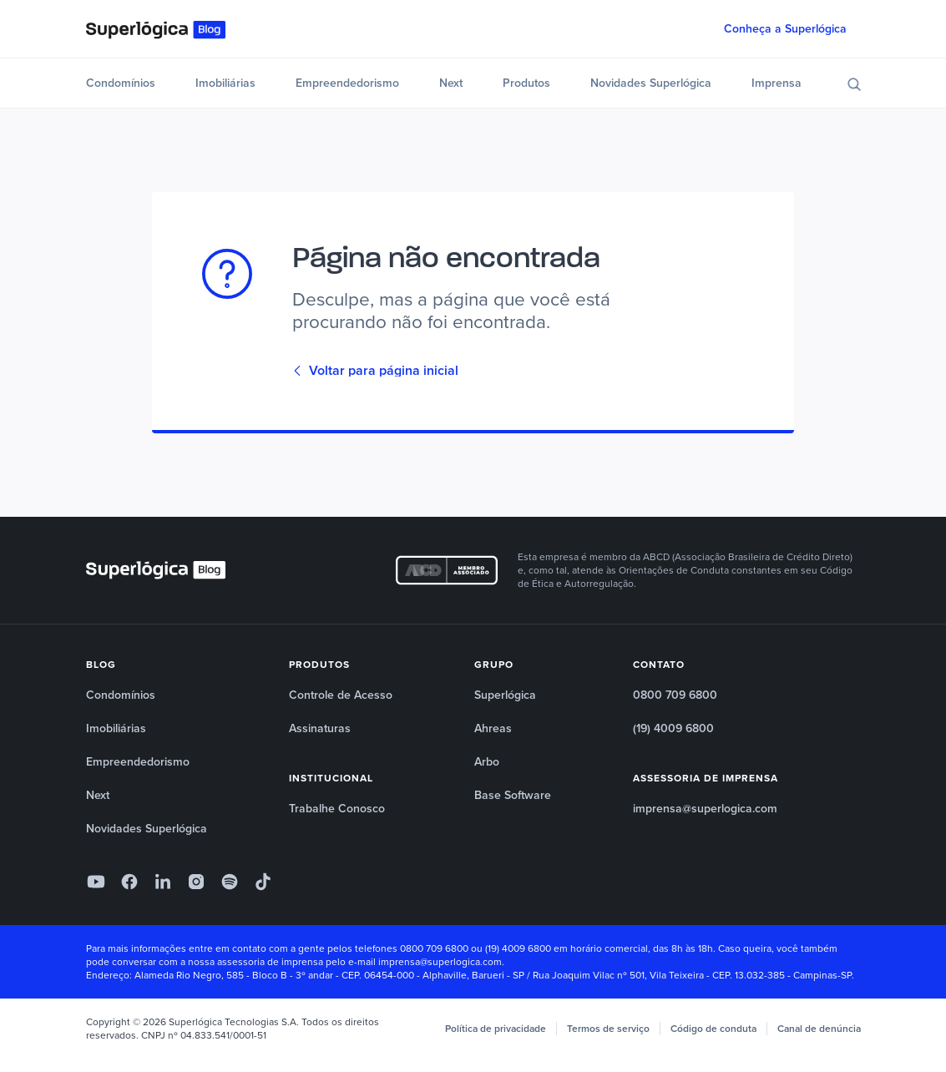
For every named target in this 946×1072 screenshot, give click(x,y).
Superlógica (505, 695)
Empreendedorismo (347, 83)
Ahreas (493, 728)
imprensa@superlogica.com (705, 808)
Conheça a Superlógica (785, 29)
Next (451, 83)
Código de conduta (713, 1028)
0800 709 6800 (675, 695)
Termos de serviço (608, 1028)
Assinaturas (320, 728)
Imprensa (776, 83)
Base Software (512, 795)
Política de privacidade (495, 1028)
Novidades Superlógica (650, 83)
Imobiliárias (225, 83)
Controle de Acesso (340, 695)
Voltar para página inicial (375, 371)
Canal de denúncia (819, 1028)
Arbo (486, 762)
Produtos (526, 83)
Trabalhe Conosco (337, 808)
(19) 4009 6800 (673, 728)
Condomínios (120, 83)
